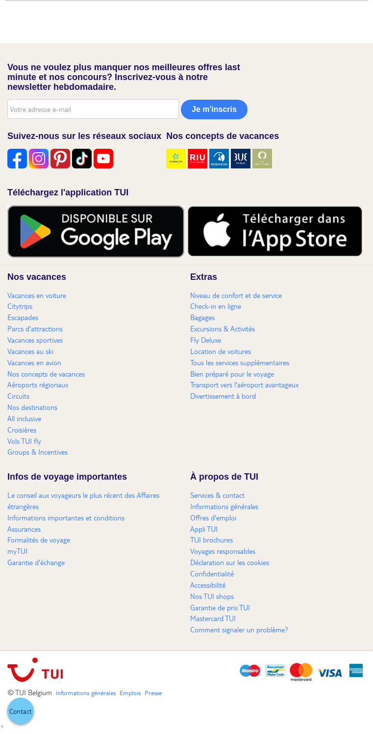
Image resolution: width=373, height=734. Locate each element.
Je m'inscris (214, 109)
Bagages (202, 317)
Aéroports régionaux (37, 384)
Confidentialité (212, 573)
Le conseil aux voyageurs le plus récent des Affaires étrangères (83, 500)
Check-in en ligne (215, 305)
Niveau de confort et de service (236, 295)
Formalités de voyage (38, 539)
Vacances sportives (35, 339)
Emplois (130, 693)
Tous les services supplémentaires (239, 362)
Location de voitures (220, 351)
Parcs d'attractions (35, 328)
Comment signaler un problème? (239, 629)
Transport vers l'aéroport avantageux (244, 384)
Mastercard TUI (213, 618)
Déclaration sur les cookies (229, 562)
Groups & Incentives (37, 451)
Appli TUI (204, 528)
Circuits (18, 395)
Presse (153, 693)
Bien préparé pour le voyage (232, 373)
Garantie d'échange (36, 562)
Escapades (22, 317)
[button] (20, 711)
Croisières (21, 429)
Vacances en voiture (36, 295)
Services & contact (217, 494)
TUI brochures (211, 539)
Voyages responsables (222, 550)
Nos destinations (32, 407)
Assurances (24, 528)
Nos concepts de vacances (46, 373)
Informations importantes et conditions (65, 517)
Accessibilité (207, 584)
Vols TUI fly (24, 440)
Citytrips (19, 305)
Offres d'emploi (213, 517)
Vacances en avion (34, 362)
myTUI (17, 550)
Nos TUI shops (212, 596)
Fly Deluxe (205, 339)
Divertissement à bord (223, 395)
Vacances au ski (30, 351)
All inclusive (24, 418)
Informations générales (224, 506)
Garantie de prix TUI (220, 607)
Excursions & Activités (222, 328)
